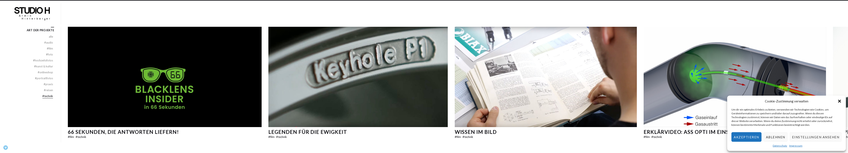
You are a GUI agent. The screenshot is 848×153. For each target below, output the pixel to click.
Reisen (48, 90)
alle (51, 36)
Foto (49, 54)
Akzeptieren (746, 137)
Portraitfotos (44, 78)
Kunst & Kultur (43, 66)
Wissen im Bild (476, 132)
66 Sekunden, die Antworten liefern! (123, 132)
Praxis (48, 84)
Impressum (795, 145)
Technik (81, 137)
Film (71, 137)
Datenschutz (780, 145)
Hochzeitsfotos (43, 60)
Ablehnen (775, 137)
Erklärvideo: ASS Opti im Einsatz (691, 132)
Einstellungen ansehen (816, 137)
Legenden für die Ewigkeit (307, 132)
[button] (839, 101)
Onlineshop (45, 72)
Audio (48, 42)
